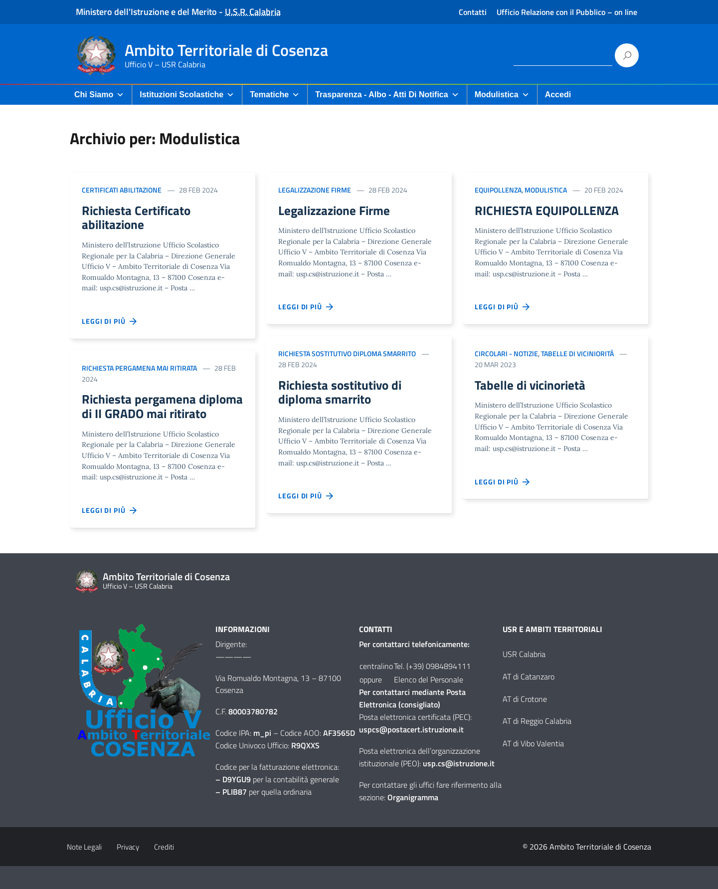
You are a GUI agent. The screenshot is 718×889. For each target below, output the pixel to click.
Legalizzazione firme (314, 190)
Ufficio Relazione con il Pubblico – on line (567, 12)
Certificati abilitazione (122, 190)
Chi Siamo (99, 94)
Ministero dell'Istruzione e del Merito (146, 11)
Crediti (164, 870)
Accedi (558, 94)
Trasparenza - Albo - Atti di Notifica (387, 94)
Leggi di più (110, 324)
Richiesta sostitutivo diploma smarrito (347, 355)
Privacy (128, 870)
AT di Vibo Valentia (533, 766)
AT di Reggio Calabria (537, 744)
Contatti (473, 12)
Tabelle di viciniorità (577, 355)
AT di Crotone (525, 721)
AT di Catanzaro (528, 699)
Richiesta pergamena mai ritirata (139, 371)
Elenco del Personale (428, 702)
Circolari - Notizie (506, 355)
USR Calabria (524, 676)
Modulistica (502, 94)
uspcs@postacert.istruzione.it (411, 752)
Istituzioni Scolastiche (187, 94)
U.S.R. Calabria (253, 11)
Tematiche (275, 94)
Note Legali (84, 870)
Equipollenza (498, 190)
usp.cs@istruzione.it (459, 786)
